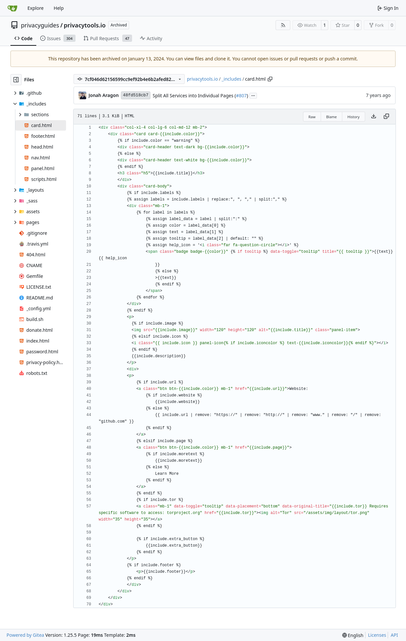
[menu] (353, 635)
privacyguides (40, 25)
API (394, 635)
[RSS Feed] (283, 25)
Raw (312, 116)
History (353, 116)
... (253, 95)
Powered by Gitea (25, 635)
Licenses (377, 635)
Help (59, 8)
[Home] (12, 8)
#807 (241, 95)
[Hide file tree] (16, 79)
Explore (35, 8)
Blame (331, 116)
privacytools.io (85, 25)
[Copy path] (270, 79)
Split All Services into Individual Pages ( (194, 95)
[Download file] (373, 116)
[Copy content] (386, 116)
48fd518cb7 (135, 95)
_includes (232, 79)
